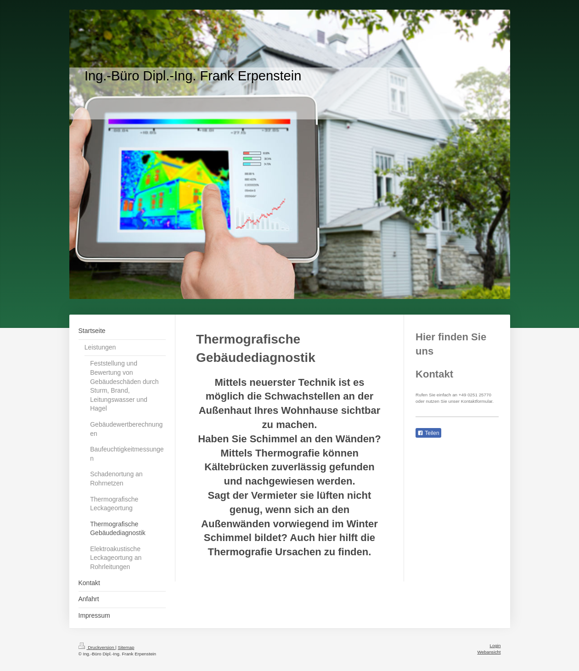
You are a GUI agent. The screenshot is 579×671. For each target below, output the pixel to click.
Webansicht (488, 651)
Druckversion (97, 647)
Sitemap (126, 647)
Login (495, 645)
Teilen (428, 433)
